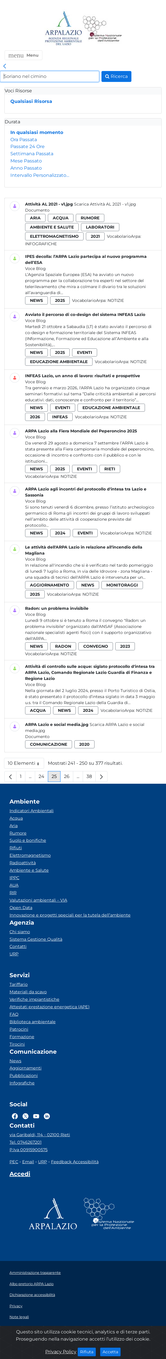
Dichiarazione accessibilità (32, 1295)
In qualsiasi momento (36, 132)
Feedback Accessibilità (75, 1161)
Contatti (18, 946)
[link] (4, 66)
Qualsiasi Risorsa (31, 101)
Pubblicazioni (24, 1075)
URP (14, 954)
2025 (60, 300)
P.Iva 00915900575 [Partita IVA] (29, 1149)
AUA (14, 885)
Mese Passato (26, 161)
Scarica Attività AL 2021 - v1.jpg (105, 204)
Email (28, 1161)
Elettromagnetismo (30, 855)
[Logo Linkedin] (47, 1116)
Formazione (22, 1036)
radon (63, 646)
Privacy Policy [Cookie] (60, 1351)
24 (43, 778)
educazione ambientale (59, 361)
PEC (14, 1161)
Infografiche (41, 243)
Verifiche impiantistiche (34, 999)
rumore (90, 218)
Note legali (19, 1317)
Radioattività (23, 862)
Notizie (115, 300)
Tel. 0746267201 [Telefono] (26, 1142)
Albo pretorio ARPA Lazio (32, 1284)
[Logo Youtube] (36, 1116)
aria (35, 218)
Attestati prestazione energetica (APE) (50, 1006)
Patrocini (19, 1029)
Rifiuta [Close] (88, 1351)
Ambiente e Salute (29, 870)
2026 (35, 416)
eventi (84, 352)
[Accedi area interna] (20, 1175)
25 (56, 778)
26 (68, 778)
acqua (61, 218)
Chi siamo (20, 931)
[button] (23, 55)
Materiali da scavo (28, 991)
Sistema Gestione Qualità (36, 939)
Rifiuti (16, 847)
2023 (125, 646)
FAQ (14, 1014)
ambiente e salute (52, 227)
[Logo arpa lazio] (63, 28)
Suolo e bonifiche (28, 840)
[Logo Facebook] (15, 1116)
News (15, 1060)
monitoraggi (122, 585)
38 (91, 778)
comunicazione (48, 744)
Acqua (16, 818)
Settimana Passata (31, 153)
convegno (95, 646)
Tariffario (19, 984)
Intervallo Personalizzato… (39, 175)
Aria (14, 825)
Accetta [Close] (112, 1351)
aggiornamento (49, 585)
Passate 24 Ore (27, 146)
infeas (60, 416)
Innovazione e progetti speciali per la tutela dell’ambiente (70, 915)
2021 (95, 236)
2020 (84, 744)
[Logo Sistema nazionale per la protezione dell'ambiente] (102, 28)
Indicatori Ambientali (32, 810)
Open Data (21, 907)
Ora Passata (23, 139)
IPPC (14, 877)
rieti (109, 468)
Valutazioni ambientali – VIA (38, 900)
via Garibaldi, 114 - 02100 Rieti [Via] (40, 1134)
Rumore (18, 833)
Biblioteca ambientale (33, 1021)
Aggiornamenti (26, 1068)
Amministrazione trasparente (35, 1272)
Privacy (16, 1306)
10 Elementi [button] (26, 764)
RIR (13, 892)
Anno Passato (26, 168)
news (36, 300)
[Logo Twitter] (25, 1116)
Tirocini (17, 1044)
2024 (60, 533)
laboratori (100, 227)
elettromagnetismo (54, 236)
